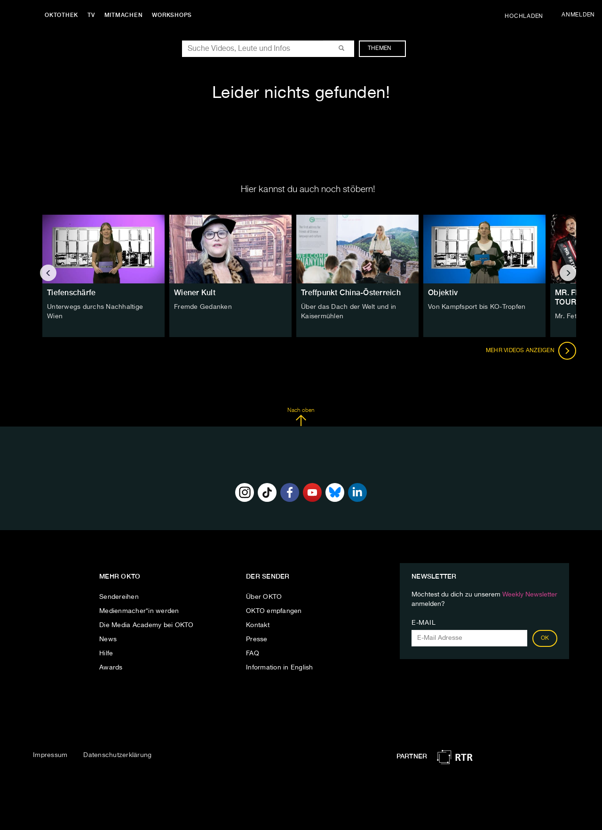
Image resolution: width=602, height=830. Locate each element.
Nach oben (300, 417)
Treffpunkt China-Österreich (351, 292)
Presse (257, 639)
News (108, 639)
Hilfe (106, 653)
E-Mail (424, 623)
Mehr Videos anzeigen (531, 351)
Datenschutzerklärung (117, 755)
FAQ (252, 653)
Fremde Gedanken (203, 307)
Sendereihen (119, 597)
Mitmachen (123, 15)
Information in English (279, 667)
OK (545, 638)
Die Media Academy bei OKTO (146, 625)
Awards (111, 667)
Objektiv (443, 292)
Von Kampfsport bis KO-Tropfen (476, 307)
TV (91, 15)
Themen (384, 48)
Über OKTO (264, 597)
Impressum (50, 755)
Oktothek (61, 15)
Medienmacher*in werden (139, 611)
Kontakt (257, 625)
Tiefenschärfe (71, 292)
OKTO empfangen (274, 611)
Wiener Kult (194, 292)
